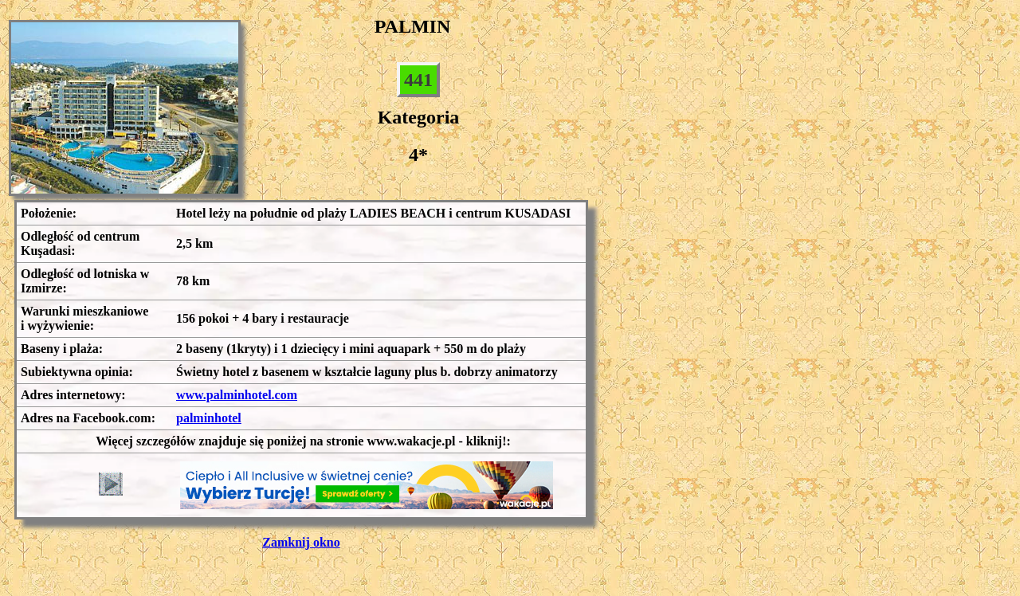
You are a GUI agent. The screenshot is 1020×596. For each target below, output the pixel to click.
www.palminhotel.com (236, 395)
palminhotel (208, 418)
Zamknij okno (300, 542)
